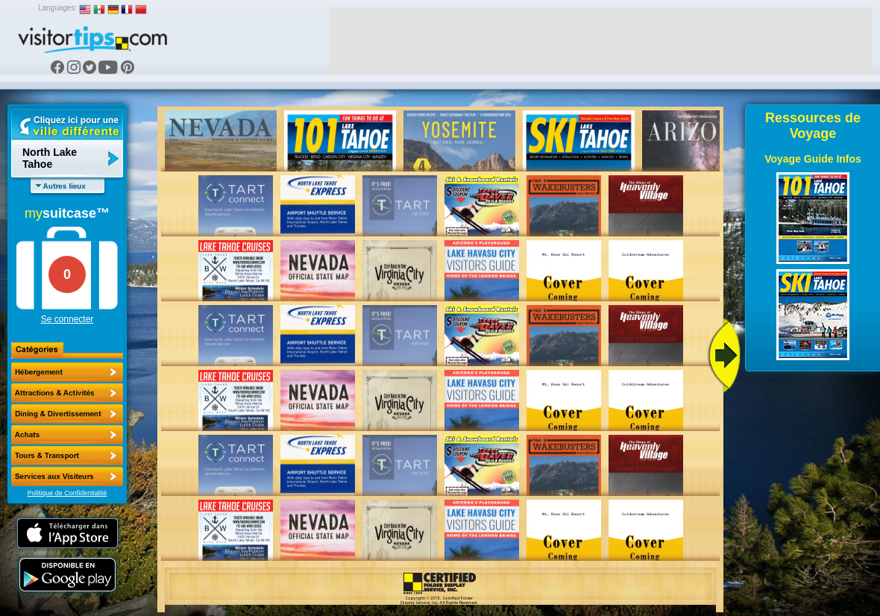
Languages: (57, 8)
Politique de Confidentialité (67, 493)
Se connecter (67, 319)
